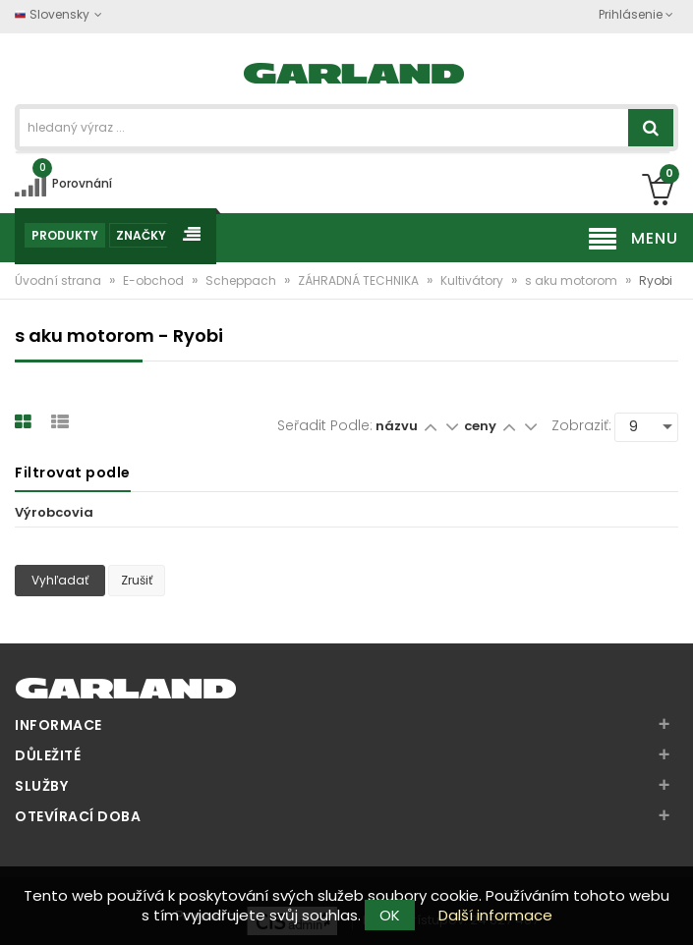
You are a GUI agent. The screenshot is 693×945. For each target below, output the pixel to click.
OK (389, 915)
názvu (396, 426)
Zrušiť (136, 580)
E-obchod (155, 280)
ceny (481, 426)
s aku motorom (572, 280)
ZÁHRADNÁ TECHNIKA (360, 280)
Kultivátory (473, 280)
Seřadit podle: (325, 425)
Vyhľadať (59, 580)
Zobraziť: (581, 425)
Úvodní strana (59, 280)
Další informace (495, 915)
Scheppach (242, 280)
